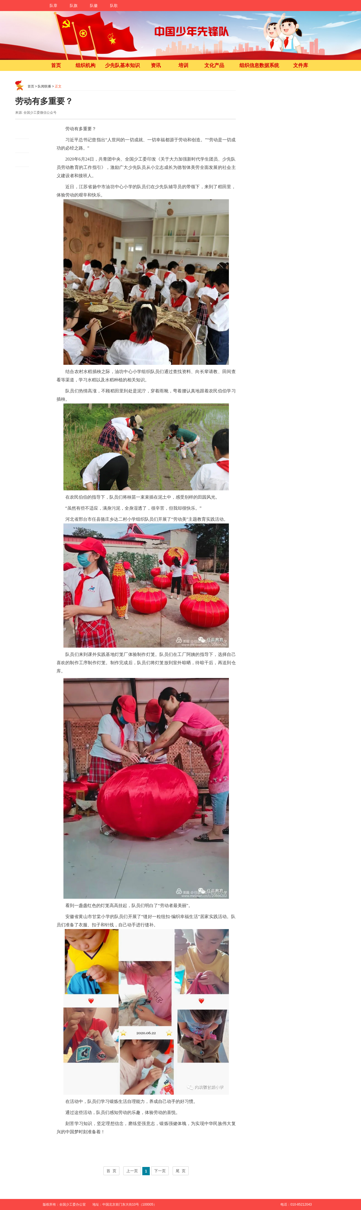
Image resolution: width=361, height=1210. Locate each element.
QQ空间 (22, 160)
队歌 (114, 5)
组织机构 (85, 65)
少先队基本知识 (122, 65)
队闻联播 (44, 86)
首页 (56, 65)
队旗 (73, 5)
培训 (183, 65)
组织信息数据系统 (259, 65)
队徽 (94, 5)
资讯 (156, 65)
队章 (53, 5)
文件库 (300, 65)
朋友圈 (22, 146)
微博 (22, 132)
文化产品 (214, 65)
